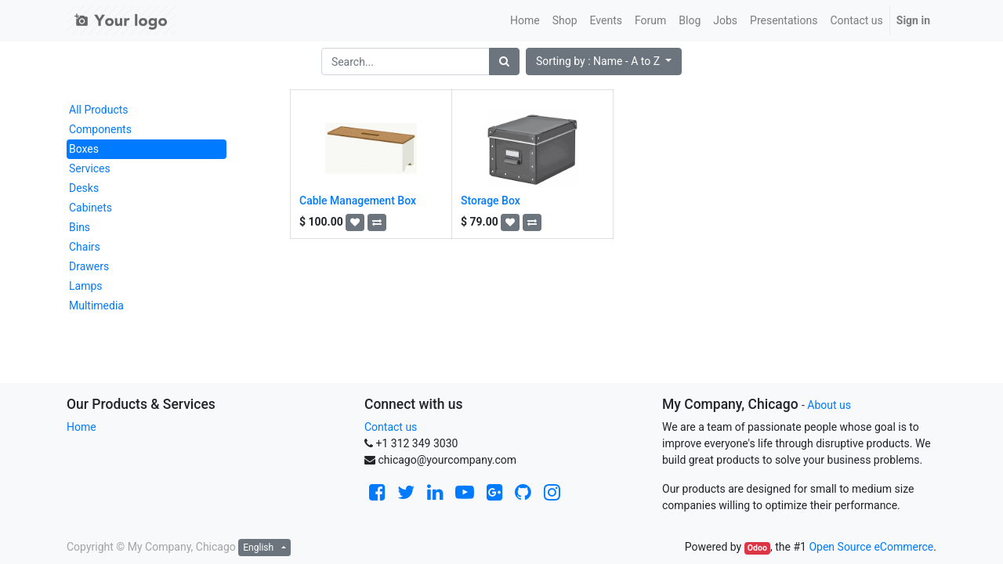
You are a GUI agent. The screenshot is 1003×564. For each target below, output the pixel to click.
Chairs (84, 246)
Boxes (84, 149)
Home (81, 427)
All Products (99, 109)
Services (89, 168)
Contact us (390, 427)
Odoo (757, 548)
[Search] (504, 61)
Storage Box (490, 200)
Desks (84, 188)
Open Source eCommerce (871, 546)
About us (829, 405)
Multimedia (96, 305)
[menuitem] (525, 20)
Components (100, 129)
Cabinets (90, 207)
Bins (79, 227)
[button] (604, 61)
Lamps (86, 286)
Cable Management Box (357, 200)
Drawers (89, 266)
